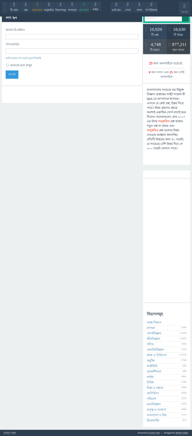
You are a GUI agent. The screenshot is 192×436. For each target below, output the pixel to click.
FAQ (95, 9)
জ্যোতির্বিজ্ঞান (155, 349)
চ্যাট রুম (116, 10)
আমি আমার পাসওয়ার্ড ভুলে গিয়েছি (23, 58)
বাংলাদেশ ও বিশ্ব (156, 415)
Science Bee (154, 432)
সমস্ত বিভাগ (154, 322)
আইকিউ (152, 366)
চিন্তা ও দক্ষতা (155, 387)
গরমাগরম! (37, 10)
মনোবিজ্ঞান (154, 404)
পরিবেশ (151, 398)
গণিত (150, 344)
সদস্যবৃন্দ (72, 10)
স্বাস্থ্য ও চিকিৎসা (157, 355)
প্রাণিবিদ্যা (153, 393)
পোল (128, 10)
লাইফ (150, 377)
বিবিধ (150, 382)
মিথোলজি (153, 420)
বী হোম (14, 10)
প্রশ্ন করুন (84, 10)
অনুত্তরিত (49, 10)
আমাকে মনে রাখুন (19, 65)
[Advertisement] (166, 240)
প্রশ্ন (26, 10)
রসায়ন (151, 327)
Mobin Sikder (182, 432)
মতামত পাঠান (10, 433)
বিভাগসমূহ (60, 10)
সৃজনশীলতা (154, 371)
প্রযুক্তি (151, 360)
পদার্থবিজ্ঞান (154, 333)
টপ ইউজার (152, 10)
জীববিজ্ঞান (153, 338)
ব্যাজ (139, 10)
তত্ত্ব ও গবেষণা (156, 409)
